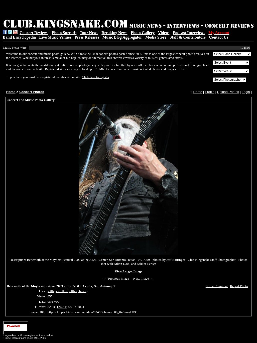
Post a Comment (217, 286)
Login (246, 92)
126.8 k (62, 307)
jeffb (50, 291)
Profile (209, 92)
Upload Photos (228, 92)
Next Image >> (143, 278)
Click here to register (95, 77)
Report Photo (239, 286)
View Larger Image (128, 271)
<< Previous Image (116, 278)
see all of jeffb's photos (71, 291)
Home (11, 92)
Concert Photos (31, 92)
